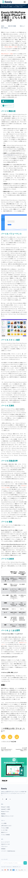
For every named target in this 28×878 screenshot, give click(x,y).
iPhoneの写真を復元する (9, 156)
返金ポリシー (4, 839)
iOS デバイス (10, 5)
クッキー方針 (4, 836)
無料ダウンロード (9, 101)
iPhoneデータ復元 (5, 813)
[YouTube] (10, 805)
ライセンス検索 (5, 834)
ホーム (2, 5)
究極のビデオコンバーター (7, 822)
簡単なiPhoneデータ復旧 (7, 53)
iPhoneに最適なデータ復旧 (11, 47)
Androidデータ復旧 (5, 815)
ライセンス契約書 (5, 841)
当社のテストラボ (5, 850)
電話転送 (3, 820)
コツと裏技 (3, 830)
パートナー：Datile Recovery (8, 857)
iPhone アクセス (5, 818)
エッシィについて (5, 848)
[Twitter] (2, 805)
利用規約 (3, 855)
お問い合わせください (6, 832)
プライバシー (4, 853)
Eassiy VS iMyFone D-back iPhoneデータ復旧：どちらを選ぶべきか (13, 6)
